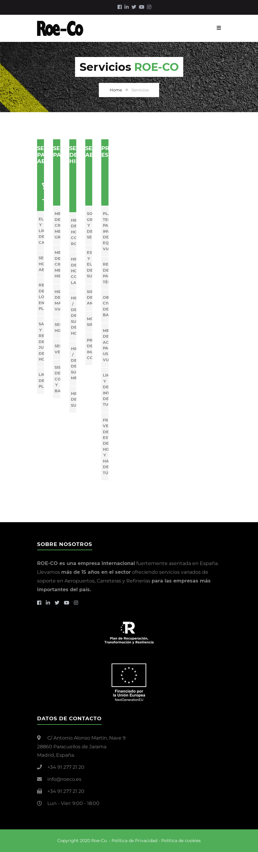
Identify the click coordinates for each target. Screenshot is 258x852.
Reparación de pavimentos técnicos (105, 273)
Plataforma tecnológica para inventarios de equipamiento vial (105, 231)
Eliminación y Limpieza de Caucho (41, 230)
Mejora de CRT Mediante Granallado (57, 225)
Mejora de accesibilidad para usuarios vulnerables (105, 345)
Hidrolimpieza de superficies (73, 399)
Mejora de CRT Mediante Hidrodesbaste (57, 264)
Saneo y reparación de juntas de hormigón (41, 341)
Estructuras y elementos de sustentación (89, 264)
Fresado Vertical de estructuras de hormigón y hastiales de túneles (105, 446)
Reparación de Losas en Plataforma (41, 296)
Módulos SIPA (89, 321)
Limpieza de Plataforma (41, 380)
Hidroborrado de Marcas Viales (57, 300)
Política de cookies (181, 840)
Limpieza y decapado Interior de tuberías (105, 390)
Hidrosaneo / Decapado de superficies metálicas (73, 363)
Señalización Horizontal (57, 327)
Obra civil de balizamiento (105, 306)
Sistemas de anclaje (89, 297)
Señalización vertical (57, 348)
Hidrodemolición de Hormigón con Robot (73, 232)
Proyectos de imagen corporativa (89, 349)
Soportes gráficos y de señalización (89, 225)
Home (116, 89)
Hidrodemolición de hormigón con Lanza (73, 271)
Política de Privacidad (134, 840)
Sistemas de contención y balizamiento (57, 379)
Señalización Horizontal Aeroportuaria (41, 263)
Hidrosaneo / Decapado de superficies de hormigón (73, 315)
